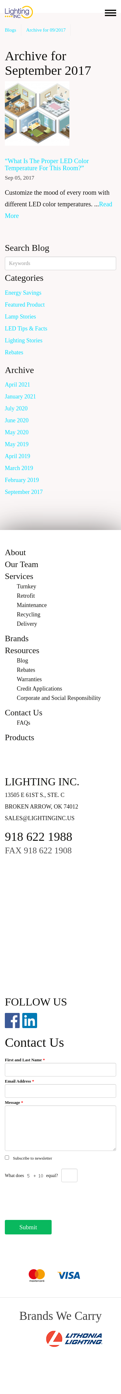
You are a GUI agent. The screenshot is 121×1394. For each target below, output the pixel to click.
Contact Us (23, 712)
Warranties (29, 679)
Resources (22, 650)
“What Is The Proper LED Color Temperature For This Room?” (47, 164)
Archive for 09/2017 (46, 30)
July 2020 (16, 408)
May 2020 (17, 432)
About (15, 552)
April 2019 (17, 456)
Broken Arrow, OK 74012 (41, 806)
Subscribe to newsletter (32, 1158)
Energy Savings (23, 293)
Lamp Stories (20, 316)
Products (19, 737)
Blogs (10, 30)
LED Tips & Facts (26, 328)
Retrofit (26, 596)
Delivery (27, 624)
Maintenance (32, 605)
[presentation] (54, 1199)
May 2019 (17, 444)
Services (19, 576)
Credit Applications (39, 688)
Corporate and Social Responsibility (59, 698)
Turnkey (26, 586)
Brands (17, 638)
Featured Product (25, 304)
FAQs (23, 723)
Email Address (19, 1081)
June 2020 (17, 420)
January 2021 (20, 396)
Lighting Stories (24, 340)
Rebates (14, 352)
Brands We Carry (60, 1315)
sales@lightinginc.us (40, 818)
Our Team (21, 564)
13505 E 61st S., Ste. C (35, 795)
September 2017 (24, 492)
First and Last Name (25, 1059)
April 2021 (17, 384)
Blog (22, 660)
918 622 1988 (38, 836)
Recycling (28, 614)
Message (14, 1102)
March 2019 (19, 468)
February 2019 (22, 480)
